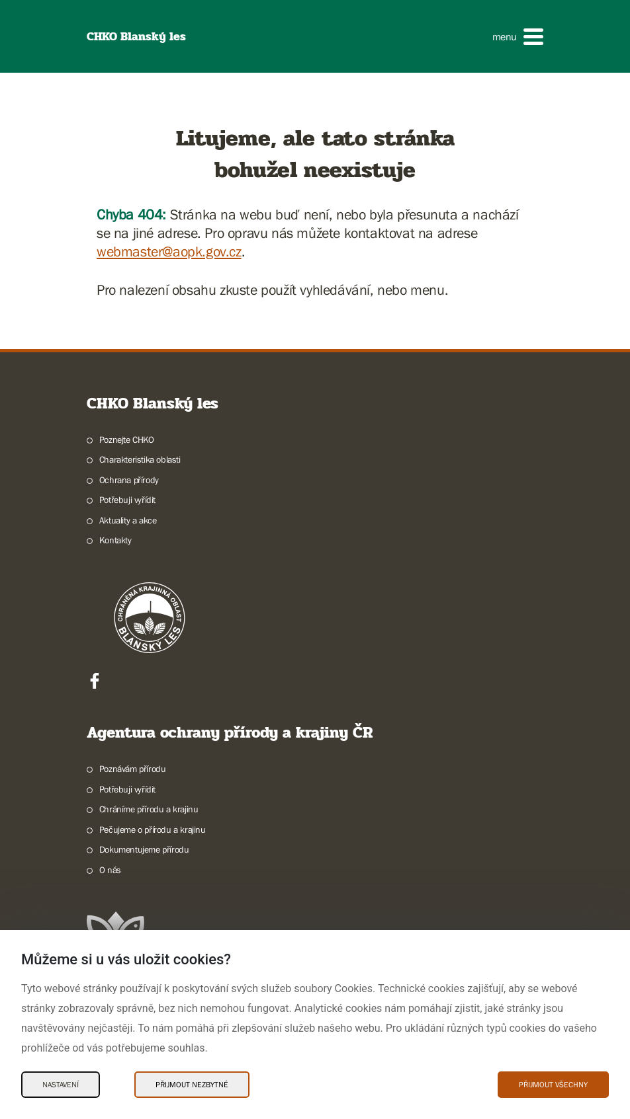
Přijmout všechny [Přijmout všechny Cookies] (553, 1084)
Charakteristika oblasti (140, 459)
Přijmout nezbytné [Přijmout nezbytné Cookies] (192, 1084)
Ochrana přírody (129, 480)
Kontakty (115, 540)
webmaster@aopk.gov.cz (169, 251)
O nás (110, 870)
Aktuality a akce (128, 520)
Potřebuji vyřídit (127, 499)
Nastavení (60, 1084)
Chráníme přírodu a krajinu (149, 809)
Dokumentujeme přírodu (144, 849)
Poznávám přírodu (132, 768)
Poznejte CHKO (126, 439)
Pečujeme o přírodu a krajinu (152, 829)
